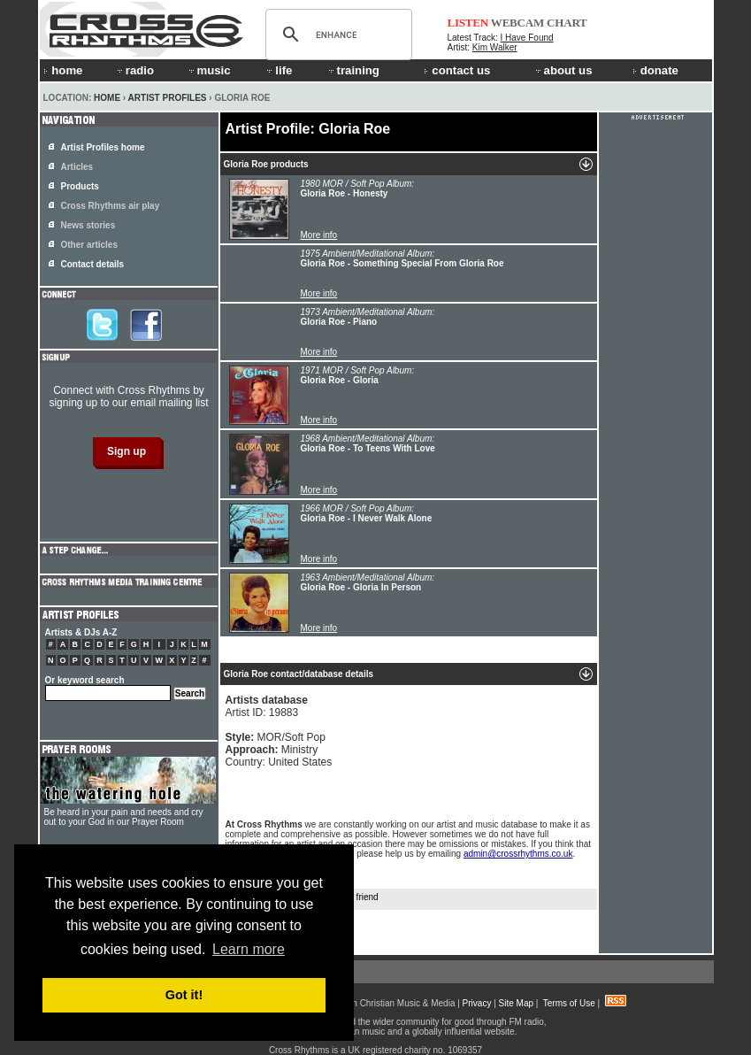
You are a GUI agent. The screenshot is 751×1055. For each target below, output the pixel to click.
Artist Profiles (167, 98)
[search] (336, 34)
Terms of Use (569, 1003)
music (209, 70)
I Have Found (527, 37)
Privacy (477, 1003)
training (352, 70)
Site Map (516, 1003)
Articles (77, 167)
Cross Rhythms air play (110, 206)
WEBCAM (517, 22)
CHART (567, 22)
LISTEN (468, 22)
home (62, 70)
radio (134, 70)
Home (107, 98)
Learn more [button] (248, 949)
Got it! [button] (184, 995)
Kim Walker (494, 47)
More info (319, 235)
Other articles (89, 245)
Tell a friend (347, 897)
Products (80, 186)
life (278, 70)
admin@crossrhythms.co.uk (518, 854)
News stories (88, 225)
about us (563, 70)
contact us (457, 70)
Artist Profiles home (103, 147)
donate (655, 70)
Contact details (93, 264)
